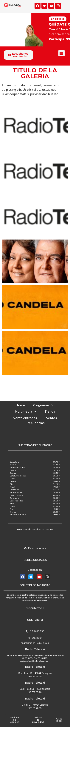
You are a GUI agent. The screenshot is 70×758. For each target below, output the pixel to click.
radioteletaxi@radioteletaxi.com (35, 661)
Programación (44, 405)
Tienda (49, 411)
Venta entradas (25, 418)
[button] (61, 53)
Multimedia (26, 411)
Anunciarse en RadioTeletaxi (35, 643)
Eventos (50, 418)
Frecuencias (35, 423)
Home (20, 405)
